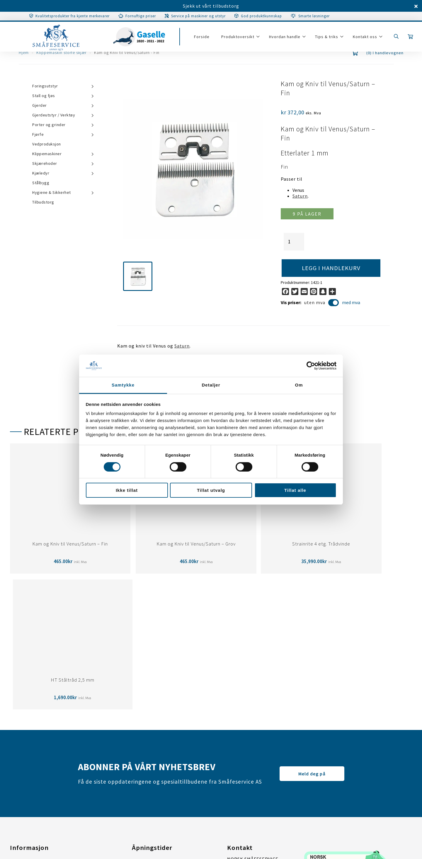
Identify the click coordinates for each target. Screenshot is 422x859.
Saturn (300, 196)
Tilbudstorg (43, 202)
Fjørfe (38, 134)
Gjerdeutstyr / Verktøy (53, 115)
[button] (137, 276)
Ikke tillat (127, 490)
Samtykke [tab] (123, 384)
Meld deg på (312, 638)
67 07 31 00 (259, 776)
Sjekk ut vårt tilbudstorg (211, 6)
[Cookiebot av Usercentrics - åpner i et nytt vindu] (310, 365)
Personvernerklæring (34, 750)
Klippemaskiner (47, 153)
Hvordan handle (286, 38)
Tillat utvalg (211, 490)
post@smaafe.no (246, 767)
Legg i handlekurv (331, 268)
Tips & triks (328, 38)
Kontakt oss (367, 38)
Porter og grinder (49, 124)
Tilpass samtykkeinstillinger (43, 762)
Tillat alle (295, 490)
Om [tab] (299, 384)
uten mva (321, 303)
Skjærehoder (44, 163)
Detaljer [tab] (211, 384)
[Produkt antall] (294, 241)
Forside (204, 38)
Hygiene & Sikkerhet (51, 192)
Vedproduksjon (46, 144)
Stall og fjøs (43, 95)
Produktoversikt (239, 38)
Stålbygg (40, 182)
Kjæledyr (40, 173)
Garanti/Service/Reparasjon (41, 727)
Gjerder (39, 105)
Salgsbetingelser (29, 739)
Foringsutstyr (45, 86)
